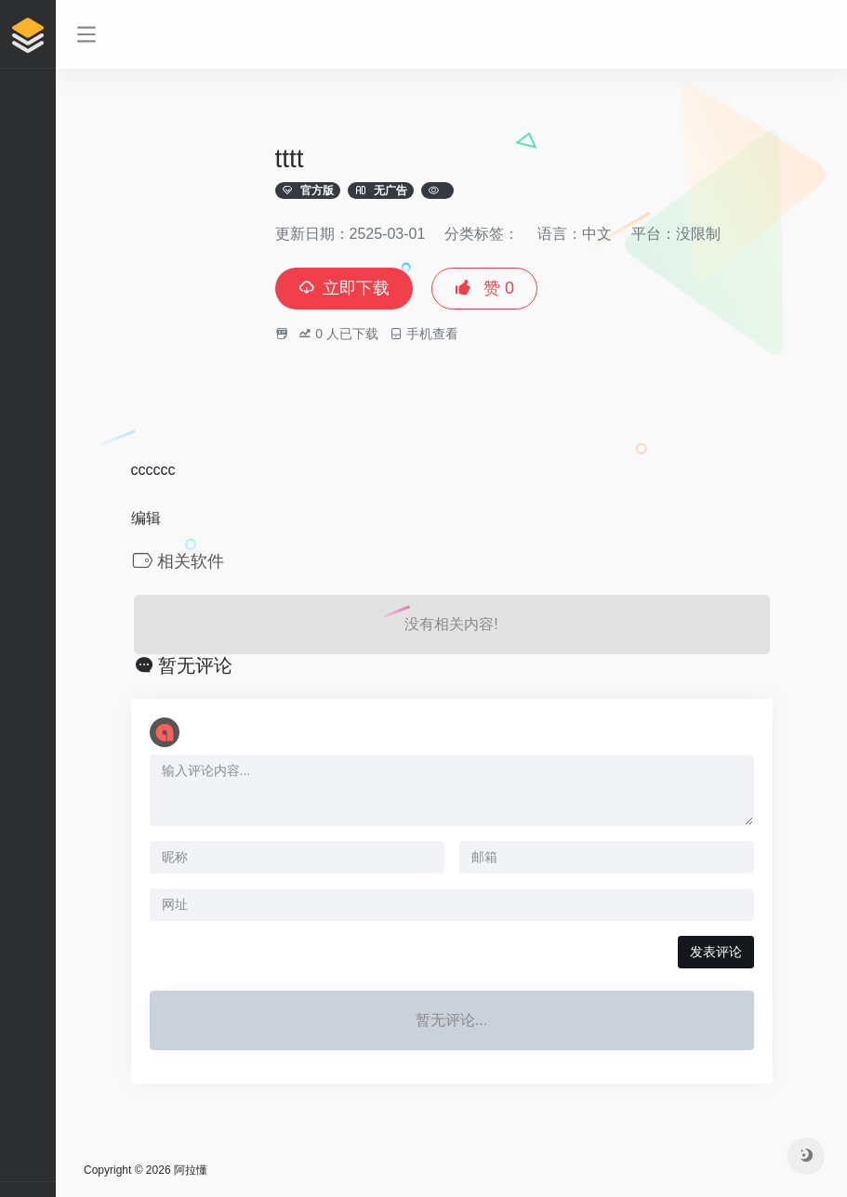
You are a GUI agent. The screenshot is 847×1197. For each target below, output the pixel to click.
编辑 (146, 518)
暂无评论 (195, 665)
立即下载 (344, 288)
